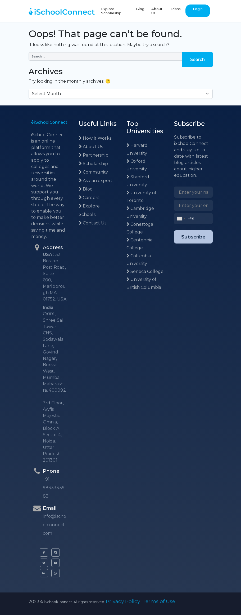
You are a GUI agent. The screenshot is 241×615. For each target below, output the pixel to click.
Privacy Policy (123, 601)
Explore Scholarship (111, 11)
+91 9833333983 (54, 488)
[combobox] (181, 218)
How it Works (95, 138)
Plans (176, 9)
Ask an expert (96, 180)
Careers (89, 197)
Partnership (93, 155)
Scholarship (93, 163)
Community (93, 172)
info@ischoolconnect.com (54, 525)
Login (198, 9)
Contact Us (93, 222)
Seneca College (144, 271)
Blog (140, 9)
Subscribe (193, 237)
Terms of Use (158, 601)
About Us (156, 11)
